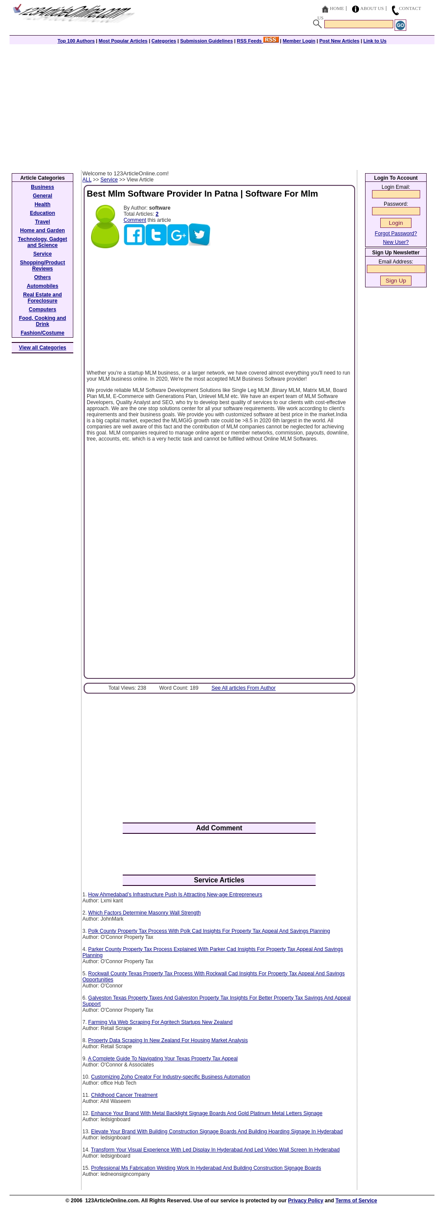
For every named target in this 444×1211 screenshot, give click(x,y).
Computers (42, 309)
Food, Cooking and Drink (42, 321)
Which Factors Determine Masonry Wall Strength (144, 913)
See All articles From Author (244, 688)
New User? (395, 242)
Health (43, 204)
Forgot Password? (396, 233)
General (42, 196)
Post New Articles (339, 40)
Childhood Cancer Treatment (124, 1095)
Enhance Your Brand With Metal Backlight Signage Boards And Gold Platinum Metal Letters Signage (207, 1113)
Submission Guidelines (206, 40)
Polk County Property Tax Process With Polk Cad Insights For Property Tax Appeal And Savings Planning (209, 931)
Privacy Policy (305, 1201)
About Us (372, 8)
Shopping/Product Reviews (42, 266)
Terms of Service (356, 1201)
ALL (86, 180)
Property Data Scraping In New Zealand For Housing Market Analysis (168, 1040)
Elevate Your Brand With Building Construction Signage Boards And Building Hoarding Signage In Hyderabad (217, 1132)
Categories (163, 40)
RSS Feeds (258, 40)
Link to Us (374, 40)
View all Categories (42, 348)
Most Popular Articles (122, 40)
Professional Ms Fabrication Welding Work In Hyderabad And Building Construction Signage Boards (206, 1168)
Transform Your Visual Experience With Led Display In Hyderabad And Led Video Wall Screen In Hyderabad (215, 1150)
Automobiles (43, 286)
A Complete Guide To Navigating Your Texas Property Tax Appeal (163, 1059)
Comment (135, 220)
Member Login (299, 40)
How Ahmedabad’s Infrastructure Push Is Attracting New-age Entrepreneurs (175, 895)
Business (42, 187)
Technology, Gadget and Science (42, 242)
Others (42, 277)
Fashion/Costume (43, 333)
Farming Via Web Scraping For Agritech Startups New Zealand (160, 1022)
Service (109, 180)
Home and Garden (42, 230)
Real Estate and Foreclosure (42, 298)
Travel (42, 222)
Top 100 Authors (76, 40)
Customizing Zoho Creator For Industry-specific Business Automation (170, 1077)
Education (42, 213)
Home (337, 8)
